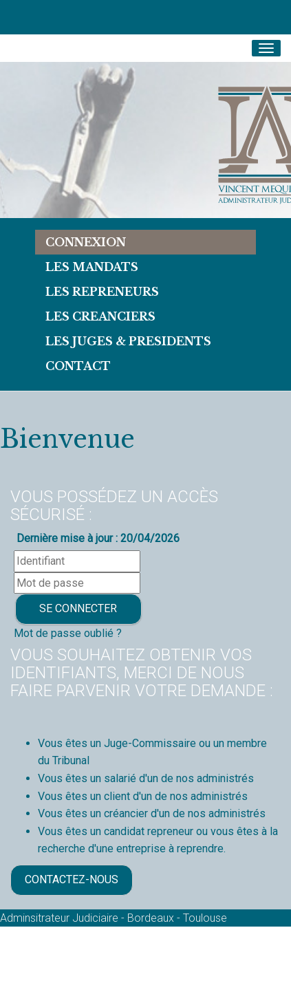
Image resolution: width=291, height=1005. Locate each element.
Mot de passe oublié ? (68, 633)
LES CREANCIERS (100, 316)
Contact (78, 366)
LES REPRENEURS (102, 292)
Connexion (85, 242)
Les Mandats (91, 267)
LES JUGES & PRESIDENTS (128, 341)
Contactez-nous (71, 879)
